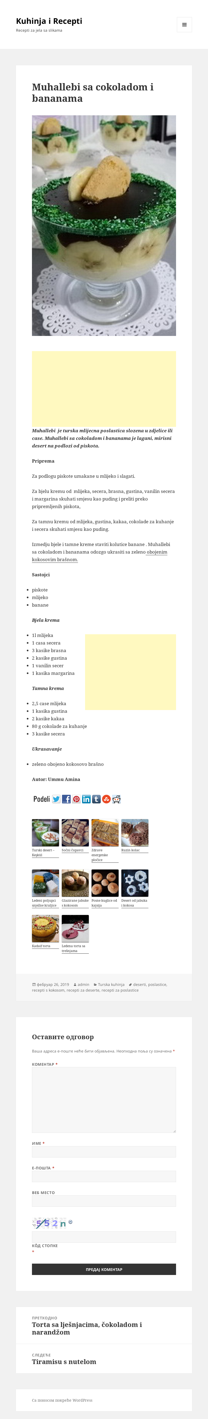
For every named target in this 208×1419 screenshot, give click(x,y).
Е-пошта (43, 1167)
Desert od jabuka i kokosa (134, 903)
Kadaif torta (41, 946)
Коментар (45, 1064)
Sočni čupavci (72, 850)
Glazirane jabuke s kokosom (75, 903)
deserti (139, 984)
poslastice (157, 984)
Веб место (43, 1192)
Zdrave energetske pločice (100, 855)
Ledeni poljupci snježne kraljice (44, 903)
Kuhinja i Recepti (49, 20)
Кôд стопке (45, 1245)
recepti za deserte (83, 990)
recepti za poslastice (120, 990)
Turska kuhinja (111, 984)
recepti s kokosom (48, 990)
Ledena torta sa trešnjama (73, 948)
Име (38, 1143)
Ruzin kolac (130, 850)
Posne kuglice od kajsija (104, 903)
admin (83, 984)
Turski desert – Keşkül (43, 852)
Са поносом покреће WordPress (62, 1400)
